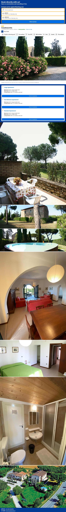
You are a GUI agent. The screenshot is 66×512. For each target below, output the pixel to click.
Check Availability (33, 96)
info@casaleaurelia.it (10, 510)
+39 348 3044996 (10, 509)
